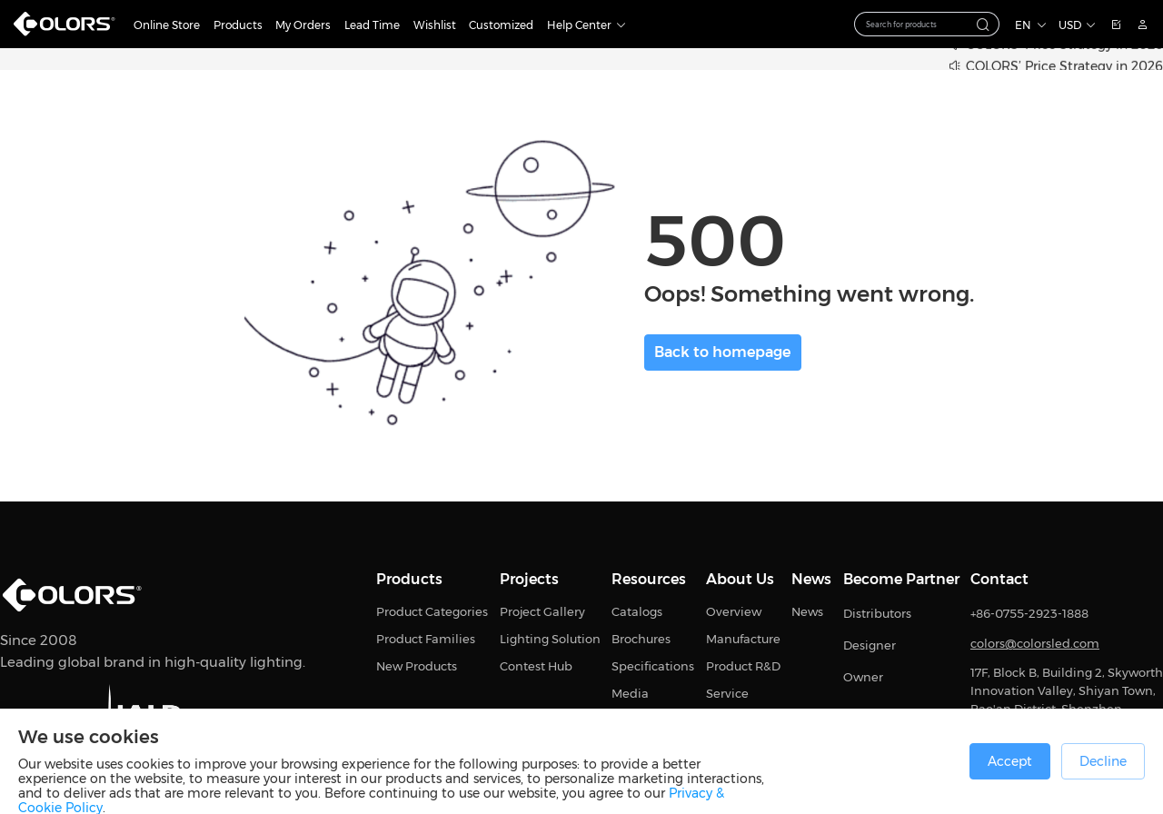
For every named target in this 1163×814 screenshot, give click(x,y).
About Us (740, 579)
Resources (648, 579)
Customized (501, 25)
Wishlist (434, 25)
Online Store (167, 25)
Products (238, 25)
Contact (999, 579)
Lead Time (372, 25)
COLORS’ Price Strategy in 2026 (1064, 67)
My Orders (303, 25)
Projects (529, 579)
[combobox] (926, 24)
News (811, 579)
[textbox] (917, 24)
